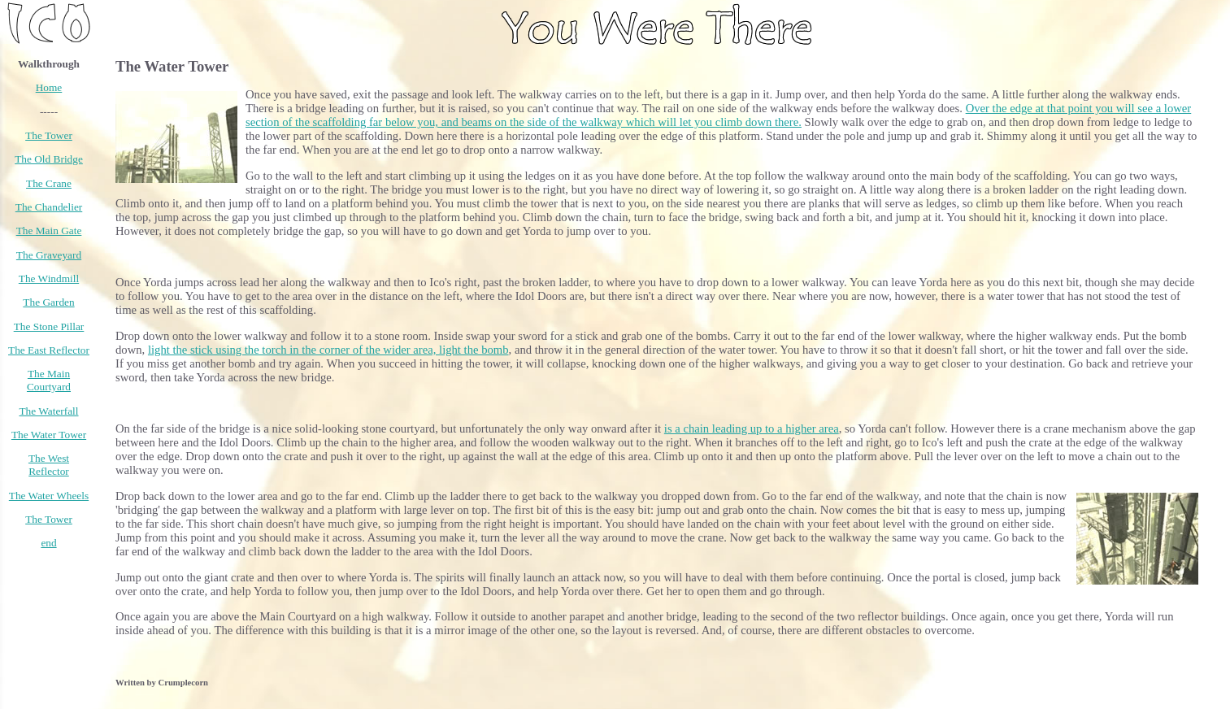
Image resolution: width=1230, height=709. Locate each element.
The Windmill (49, 278)
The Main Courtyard (49, 380)
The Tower (48, 135)
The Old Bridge (49, 159)
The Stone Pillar (49, 326)
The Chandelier (49, 207)
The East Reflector (48, 350)
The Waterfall (48, 411)
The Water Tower (48, 434)
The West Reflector (48, 464)
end (48, 543)
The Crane (49, 183)
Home (49, 87)
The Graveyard (48, 255)
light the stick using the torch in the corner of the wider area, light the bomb (328, 349)
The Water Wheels (49, 495)
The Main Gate (49, 230)
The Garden (48, 302)
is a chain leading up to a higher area (751, 428)
